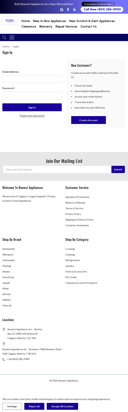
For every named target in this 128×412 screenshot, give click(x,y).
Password (8, 88)
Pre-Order (71, 277)
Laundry (69, 265)
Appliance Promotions (77, 196)
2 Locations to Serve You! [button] (98, 4)
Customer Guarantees (77, 225)
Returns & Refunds (75, 202)
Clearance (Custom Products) (81, 282)
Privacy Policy (73, 213)
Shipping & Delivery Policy (79, 219)
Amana (6, 271)
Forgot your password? (32, 115)
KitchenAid (8, 248)
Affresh (6, 294)
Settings (12, 406)
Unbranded (8, 260)
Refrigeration (72, 260)
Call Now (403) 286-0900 (102, 9)
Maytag (6, 265)
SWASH (6, 299)
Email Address (10, 71)
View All (6, 305)
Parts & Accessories (76, 271)
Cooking (70, 248)
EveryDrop (8, 277)
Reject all (34, 406)
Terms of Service (74, 208)
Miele (5, 288)
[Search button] (4, 37)
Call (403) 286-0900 (18, 358)
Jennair (6, 282)
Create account (88, 120)
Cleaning (70, 254)
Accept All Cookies (62, 406)
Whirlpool (7, 254)
